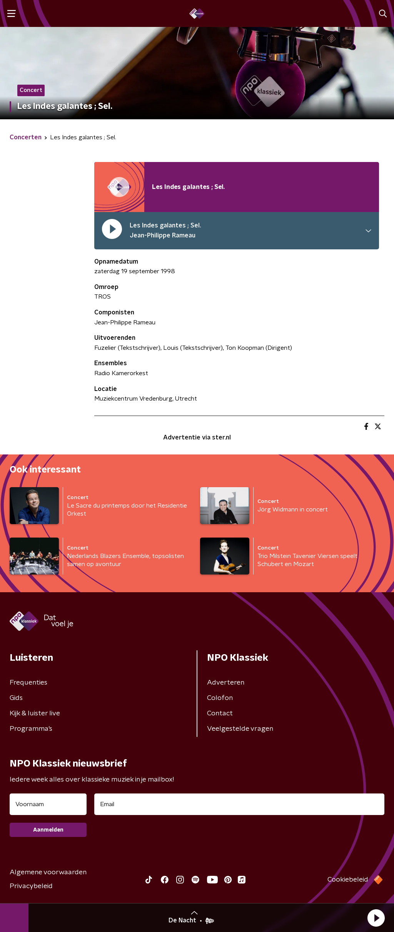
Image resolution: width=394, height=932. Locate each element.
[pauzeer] (112, 231)
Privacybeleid (31, 886)
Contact (220, 713)
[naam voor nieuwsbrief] (48, 804)
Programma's (31, 728)
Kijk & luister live (35, 713)
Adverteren (225, 682)
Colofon (220, 698)
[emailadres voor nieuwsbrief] (239, 804)
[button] (376, 917)
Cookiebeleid (347, 879)
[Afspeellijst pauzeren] (119, 187)
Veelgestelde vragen (240, 728)
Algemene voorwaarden (48, 872)
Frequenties (28, 682)
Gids (16, 698)
